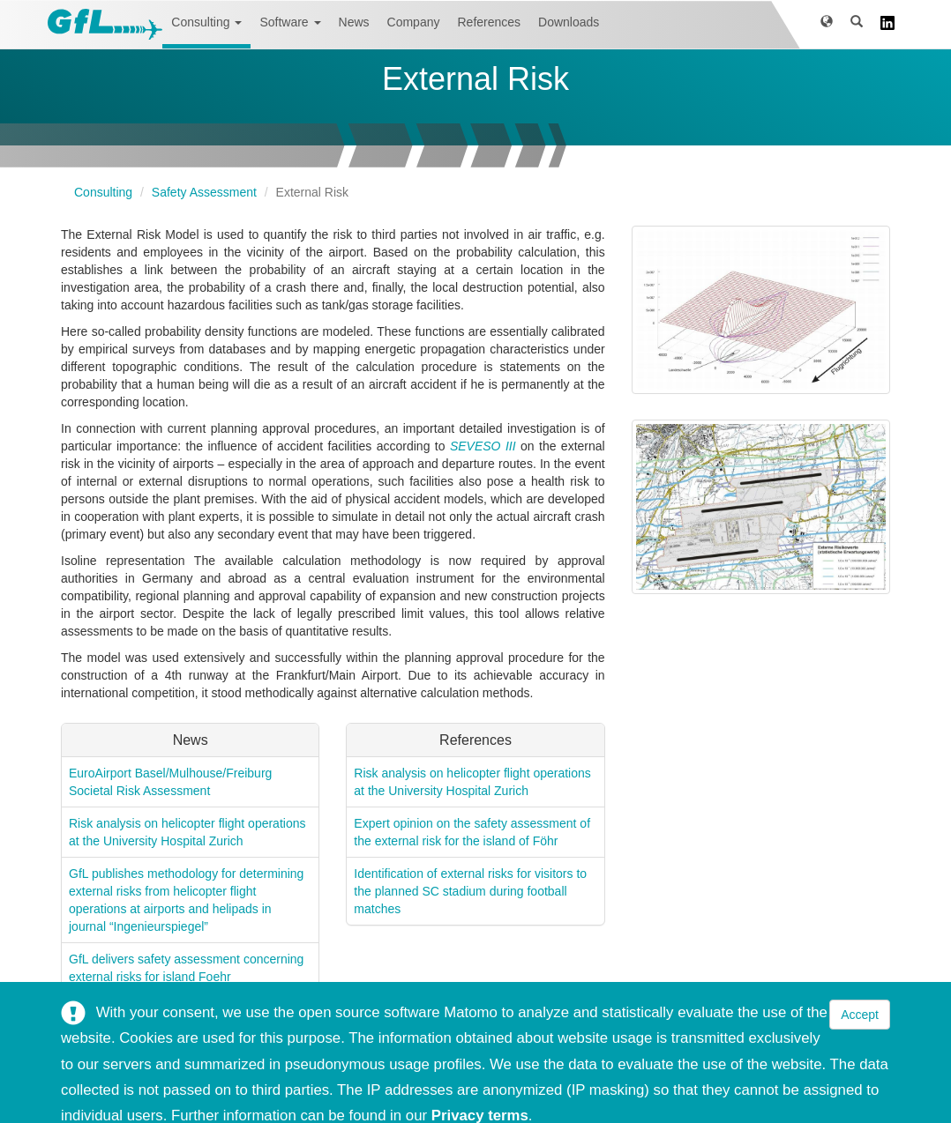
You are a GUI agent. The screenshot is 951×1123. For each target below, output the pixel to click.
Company (413, 22)
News (354, 22)
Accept (860, 1015)
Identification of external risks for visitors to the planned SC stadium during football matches (470, 891)
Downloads (568, 22)
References (488, 22)
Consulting (206, 22)
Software (289, 22)
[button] (827, 24)
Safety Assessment (204, 192)
